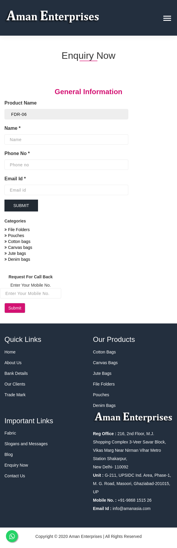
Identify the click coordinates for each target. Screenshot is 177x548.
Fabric (10, 433)
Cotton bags (17, 241)
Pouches (14, 235)
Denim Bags (104, 405)
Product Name (21, 102)
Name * (12, 128)
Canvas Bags (105, 362)
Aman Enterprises (85, 536)
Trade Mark (15, 394)
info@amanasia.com (132, 508)
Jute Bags (102, 373)
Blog (8, 454)
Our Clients (14, 384)
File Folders (17, 229)
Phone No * (17, 153)
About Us (13, 362)
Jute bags (15, 253)
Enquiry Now (16, 465)
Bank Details (16, 373)
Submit (14, 308)
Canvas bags (18, 247)
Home (9, 352)
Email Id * (15, 178)
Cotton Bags (104, 352)
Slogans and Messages (26, 443)
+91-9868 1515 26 (133, 500)
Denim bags (17, 259)
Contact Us (14, 475)
